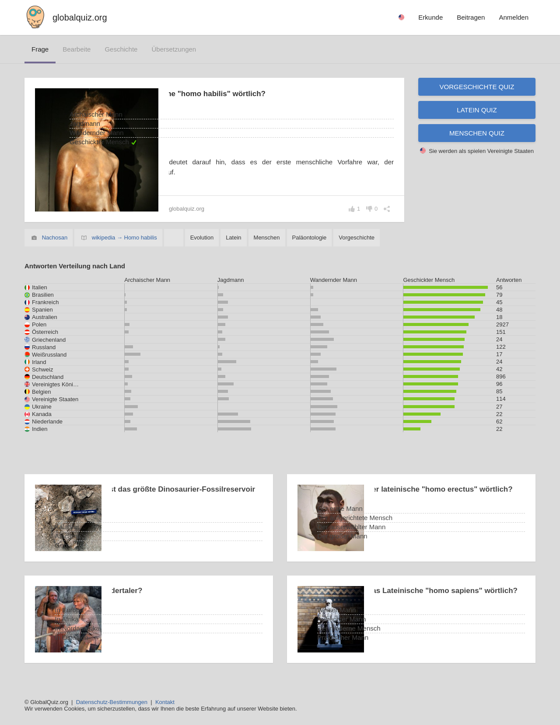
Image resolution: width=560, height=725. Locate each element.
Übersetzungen (173, 49)
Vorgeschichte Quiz (477, 86)
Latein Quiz (477, 110)
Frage (40, 49)
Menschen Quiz (476, 133)
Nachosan (55, 237)
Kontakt (165, 702)
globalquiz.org (79, 17)
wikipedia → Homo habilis (124, 237)
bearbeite (77, 49)
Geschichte (121, 49)
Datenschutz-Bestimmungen (111, 702)
